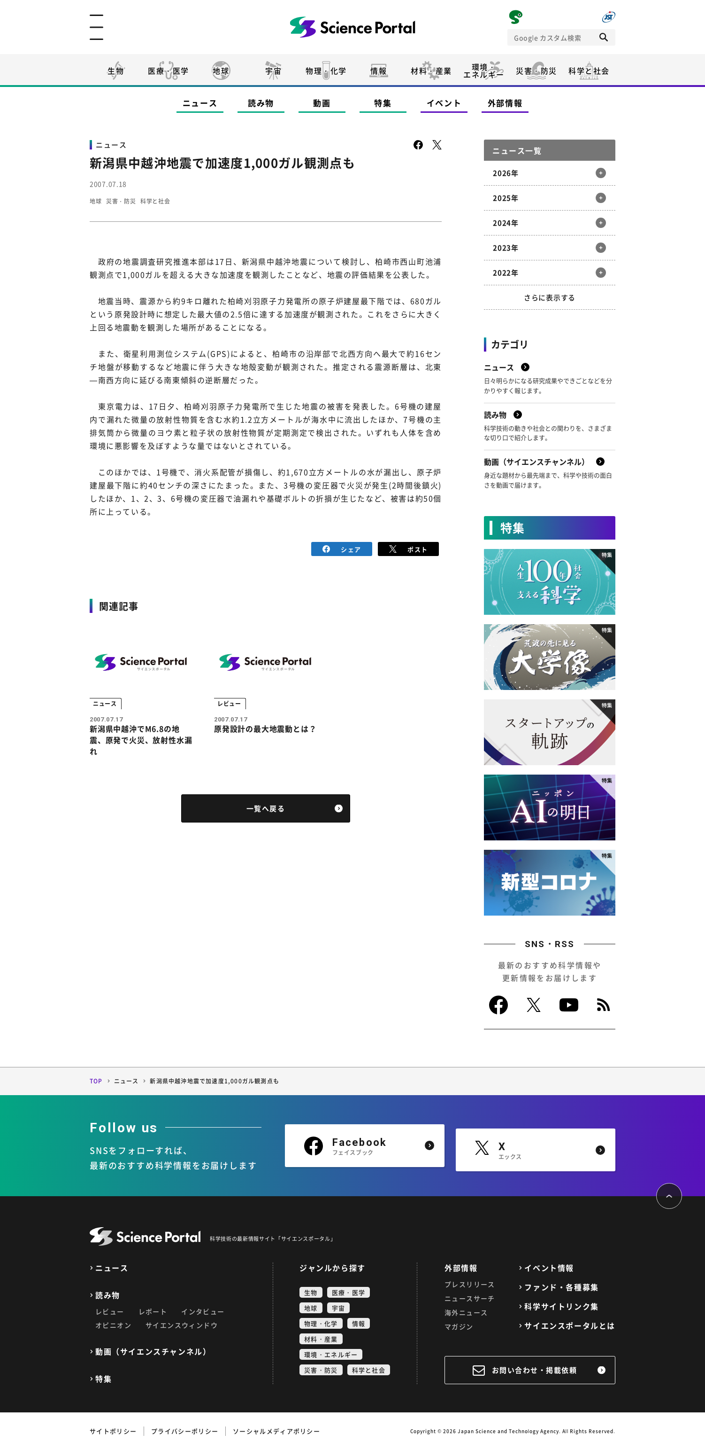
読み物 (261, 103)
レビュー (109, 1311)
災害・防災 (536, 70)
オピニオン (113, 1325)
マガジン (459, 1326)
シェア (341, 548)
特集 (382, 103)
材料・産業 (431, 70)
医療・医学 (168, 70)
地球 (221, 70)
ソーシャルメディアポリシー (276, 1430)
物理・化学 (326, 70)
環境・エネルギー (331, 1354)
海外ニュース (466, 1312)
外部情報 (505, 103)
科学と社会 (589, 70)
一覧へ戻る (265, 811)
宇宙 (273, 70)
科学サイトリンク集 (561, 1306)
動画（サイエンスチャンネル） (153, 1351)
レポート (153, 1311)
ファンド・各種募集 (561, 1287)
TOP (96, 1081)
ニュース (200, 103)
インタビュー (202, 1311)
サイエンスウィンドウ (182, 1325)
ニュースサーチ (469, 1298)
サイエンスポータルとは (569, 1325)
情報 (378, 70)
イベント (444, 103)
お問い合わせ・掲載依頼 (534, 1370)
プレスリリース (469, 1284)
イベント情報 (549, 1267)
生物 (115, 70)
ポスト (408, 548)
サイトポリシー (113, 1430)
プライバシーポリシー (184, 1430)
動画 (321, 103)
